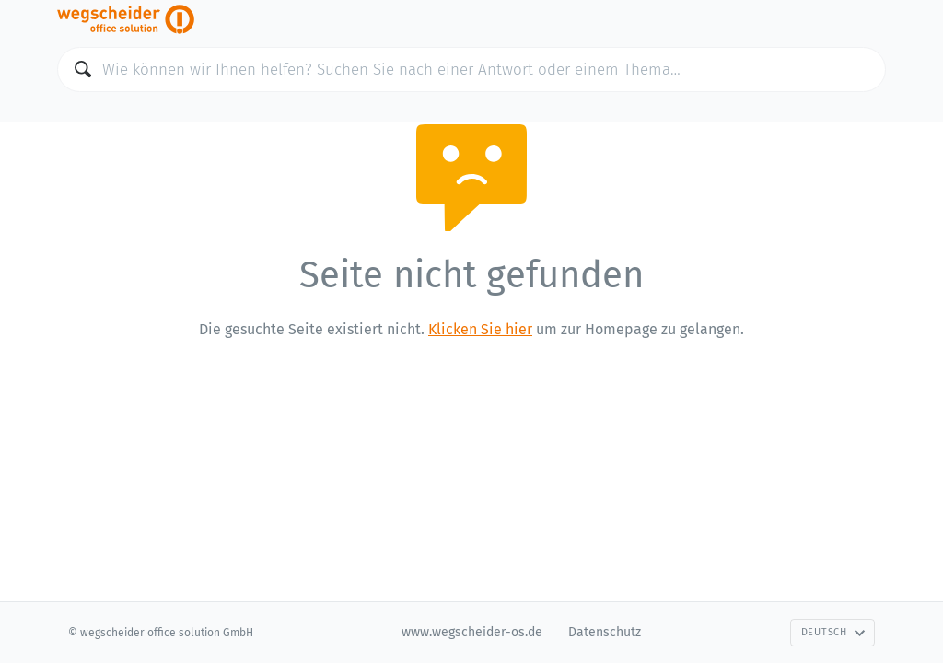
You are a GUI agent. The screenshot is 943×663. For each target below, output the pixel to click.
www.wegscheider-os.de (472, 632)
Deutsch (833, 632)
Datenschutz (604, 632)
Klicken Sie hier (480, 329)
